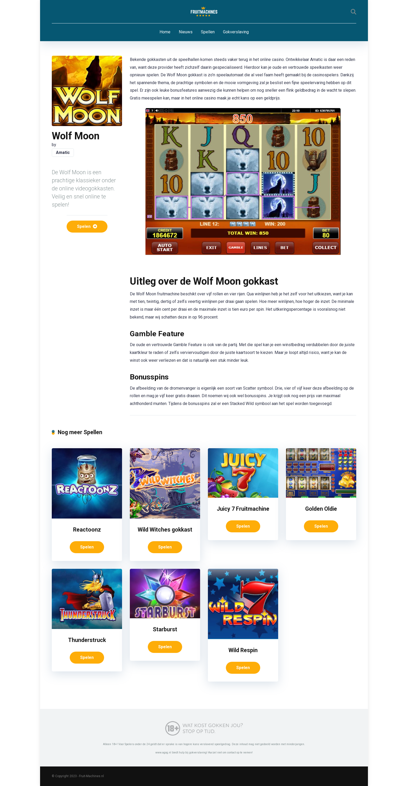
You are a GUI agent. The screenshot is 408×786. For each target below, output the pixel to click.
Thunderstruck (87, 640)
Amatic (63, 152)
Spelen (87, 226)
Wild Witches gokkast (165, 529)
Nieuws (186, 31)
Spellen (208, 31)
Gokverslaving (236, 31)
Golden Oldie (321, 509)
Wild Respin (243, 650)
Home (165, 31)
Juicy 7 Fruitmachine (243, 509)
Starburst (165, 629)
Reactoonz (87, 529)
